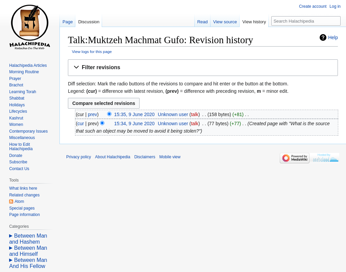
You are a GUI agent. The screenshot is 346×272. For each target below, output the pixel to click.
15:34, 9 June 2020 (134, 123)
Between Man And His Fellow (28, 263)
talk (194, 114)
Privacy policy (78, 157)
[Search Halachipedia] (306, 21)
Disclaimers (144, 157)
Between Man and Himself (28, 251)
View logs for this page (92, 51)
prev (92, 114)
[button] (203, 67)
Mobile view (169, 157)
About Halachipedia (112, 157)
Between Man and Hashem (28, 239)
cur (80, 123)
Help (333, 37)
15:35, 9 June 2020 (134, 114)
